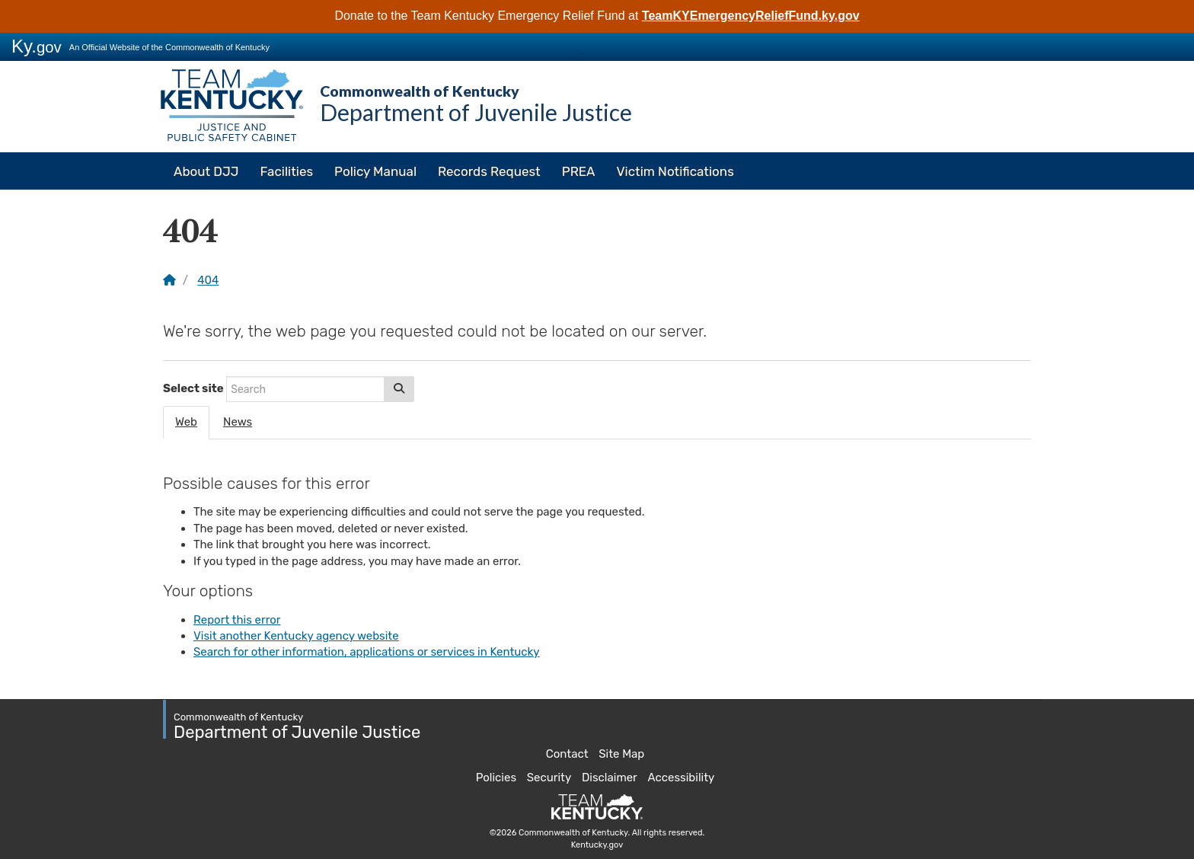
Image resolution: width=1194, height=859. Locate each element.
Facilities (287, 171)
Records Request (489, 171)
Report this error (237, 620)
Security (549, 777)
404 (208, 280)
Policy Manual (375, 171)
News (237, 422)
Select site (193, 388)
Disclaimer (609, 777)
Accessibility (681, 777)
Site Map (621, 754)
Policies (496, 777)
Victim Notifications (674, 171)
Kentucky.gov (597, 845)
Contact (567, 754)
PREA (578, 171)
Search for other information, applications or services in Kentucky (366, 652)
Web (186, 422)
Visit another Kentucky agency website (296, 636)
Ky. (36, 46)
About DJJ (206, 171)
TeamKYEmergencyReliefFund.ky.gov (751, 15)
